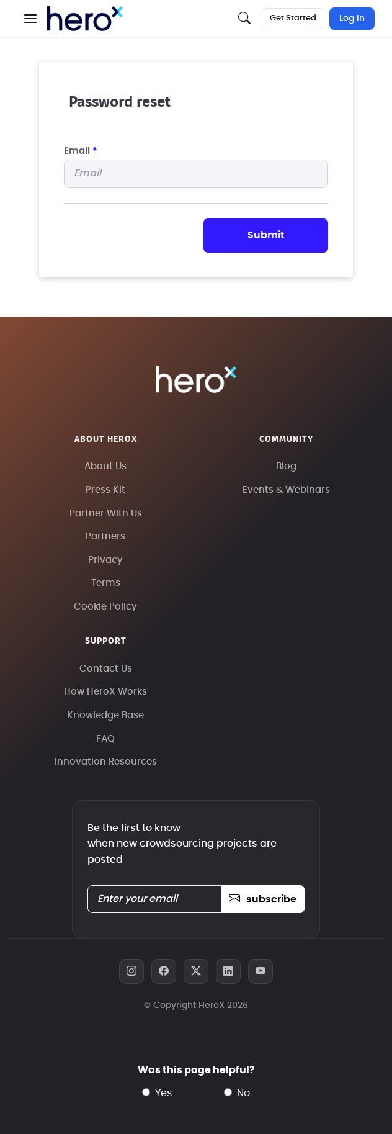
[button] (30, 18)
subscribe (262, 899)
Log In (352, 18)
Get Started (293, 18)
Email (80, 151)
